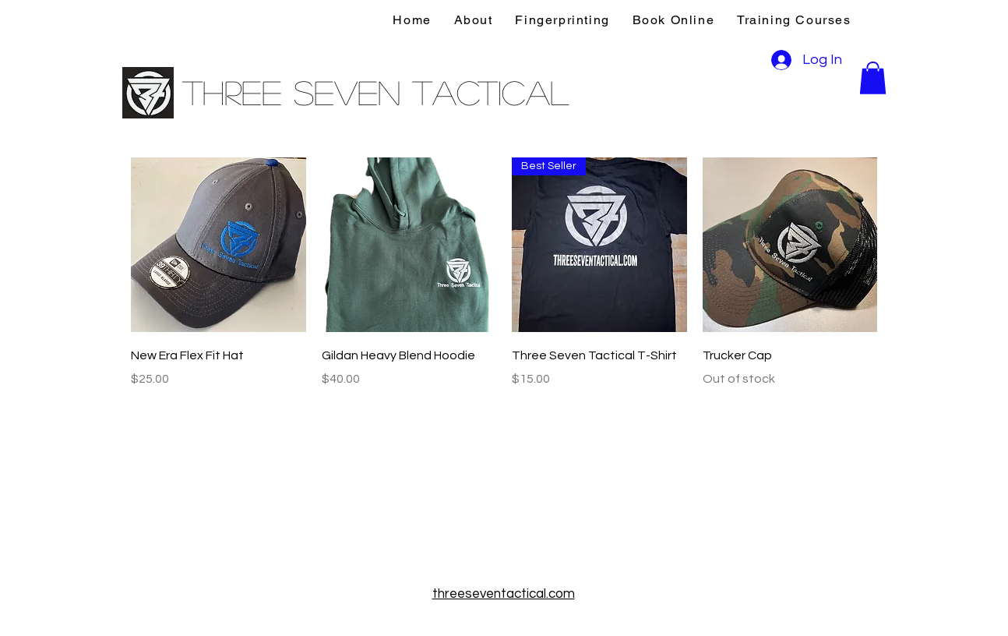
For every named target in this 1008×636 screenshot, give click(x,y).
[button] (872, 78)
